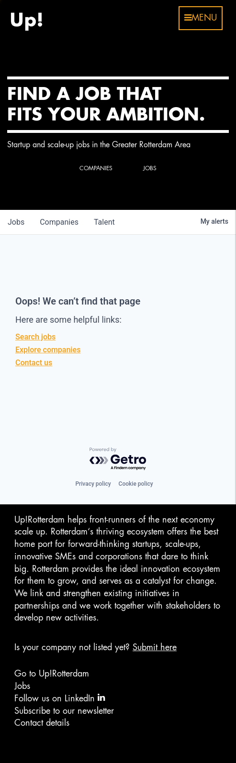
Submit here (155, 647)
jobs (16, 222)
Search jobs (35, 336)
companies (59, 222)
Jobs (22, 686)
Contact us (33, 362)
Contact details (41, 723)
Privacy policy (93, 483)
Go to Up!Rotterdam (51, 673)
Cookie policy (136, 483)
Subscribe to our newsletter (64, 711)
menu (200, 17)
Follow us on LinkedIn (59, 697)
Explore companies (47, 349)
